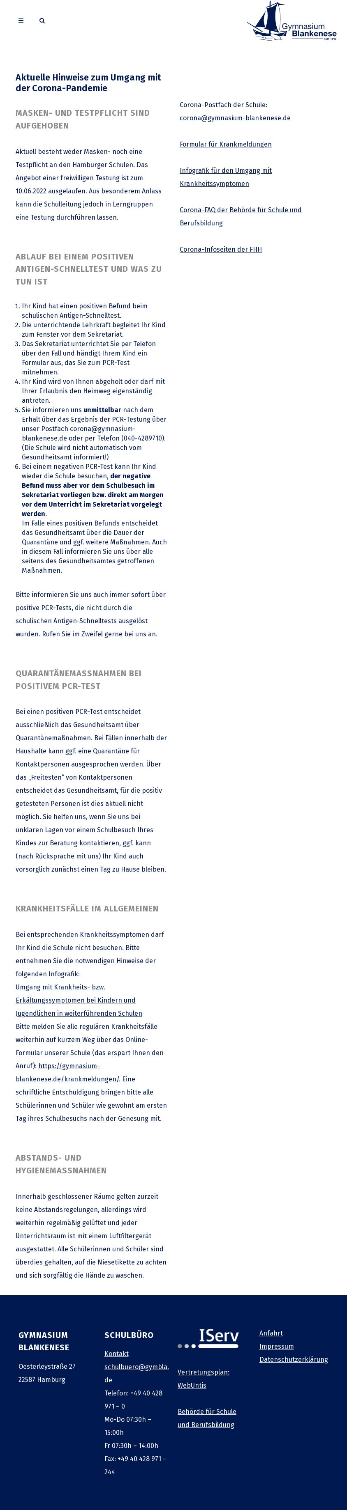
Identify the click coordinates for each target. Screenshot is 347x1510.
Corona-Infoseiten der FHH (221, 249)
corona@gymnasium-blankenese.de (235, 118)
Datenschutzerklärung (293, 1359)
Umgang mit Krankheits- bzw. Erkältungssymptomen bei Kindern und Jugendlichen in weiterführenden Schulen (79, 1000)
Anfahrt (271, 1333)
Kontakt (116, 1354)
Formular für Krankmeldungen (226, 144)
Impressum (276, 1346)
